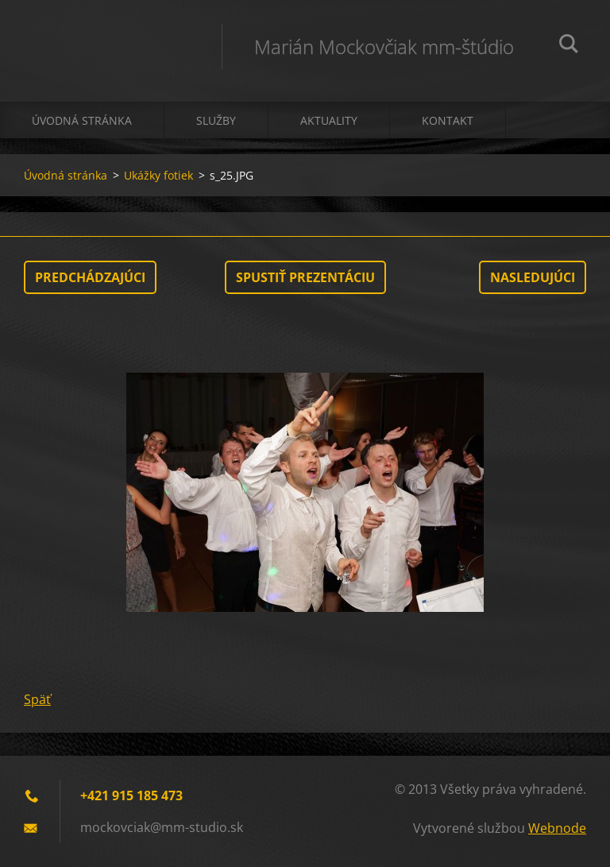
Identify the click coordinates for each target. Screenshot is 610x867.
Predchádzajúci (90, 277)
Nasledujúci (532, 277)
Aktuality (328, 120)
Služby (216, 120)
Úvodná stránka (82, 120)
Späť (37, 699)
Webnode (557, 828)
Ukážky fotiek (158, 175)
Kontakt (447, 120)
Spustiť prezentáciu (305, 277)
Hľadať (568, 46)
